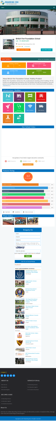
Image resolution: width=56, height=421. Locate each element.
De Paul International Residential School (31, 290)
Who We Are (4, 385)
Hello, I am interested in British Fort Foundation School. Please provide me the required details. (28, 244)
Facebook (18, 265)
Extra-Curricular (28, 212)
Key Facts (6, 212)
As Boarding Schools (6, 399)
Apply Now (46, 50)
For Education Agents (33, 387)
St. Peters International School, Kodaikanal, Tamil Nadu (32, 328)
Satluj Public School (31, 348)
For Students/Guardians (33, 390)
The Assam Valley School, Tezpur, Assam (32, 307)
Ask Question (28, 164)
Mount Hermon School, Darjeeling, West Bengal (32, 359)
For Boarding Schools (32, 385)
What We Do (4, 387)
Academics (16, 212)
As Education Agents (6, 401)
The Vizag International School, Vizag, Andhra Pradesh (31, 301)
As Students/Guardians (6, 404)
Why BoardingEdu (5, 390)
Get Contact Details (23, 49)
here (32, 254)
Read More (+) (6, 85)
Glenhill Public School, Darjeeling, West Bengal (32, 271)
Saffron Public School (31, 321)
